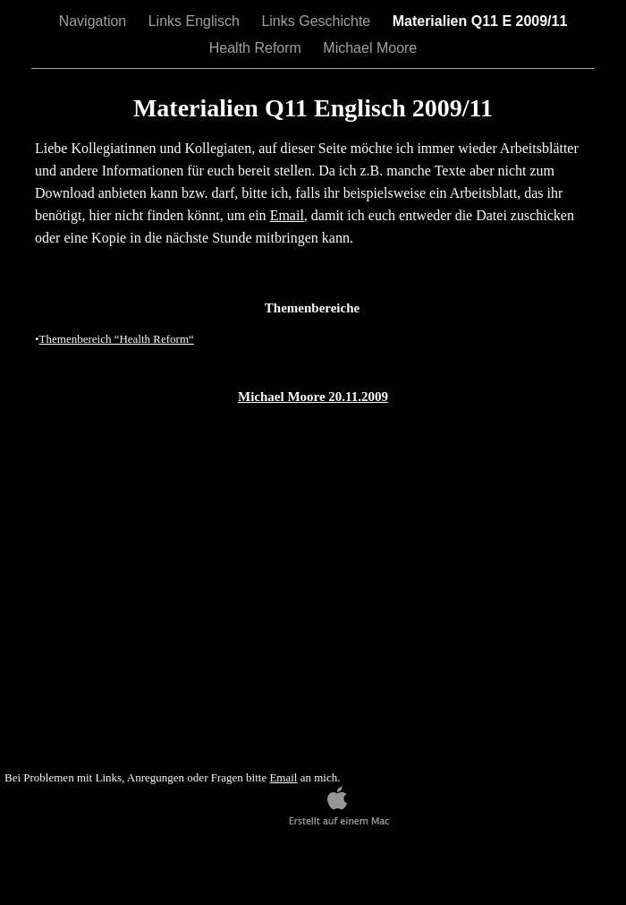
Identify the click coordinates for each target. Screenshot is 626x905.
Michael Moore (370, 47)
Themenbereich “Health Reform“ (116, 339)
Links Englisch (196, 21)
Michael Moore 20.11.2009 (313, 396)
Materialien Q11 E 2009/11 (480, 21)
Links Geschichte (317, 21)
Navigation (95, 21)
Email (287, 215)
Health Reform (257, 47)
